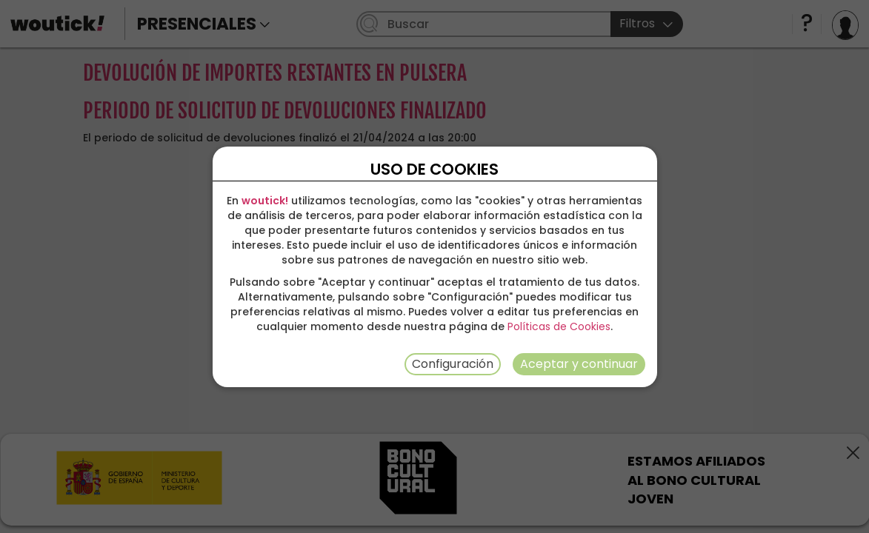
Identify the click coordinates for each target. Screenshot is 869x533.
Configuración (452, 363)
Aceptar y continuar (579, 363)
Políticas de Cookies (558, 326)
